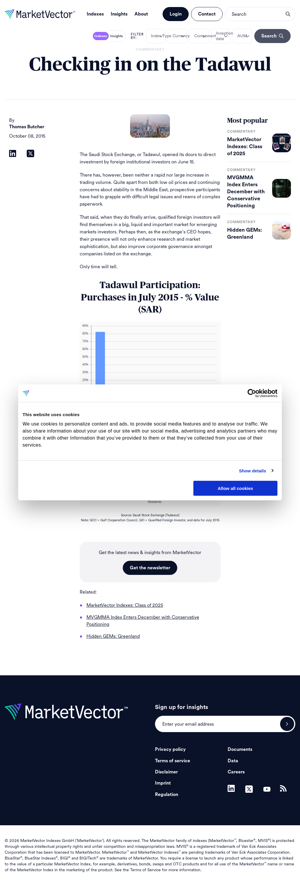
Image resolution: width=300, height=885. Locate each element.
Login (176, 14)
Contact (207, 14)
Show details (252, 470)
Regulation (166, 794)
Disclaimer (166, 772)
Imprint (163, 783)
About (141, 14)
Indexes (95, 14)
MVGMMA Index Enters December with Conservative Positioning (246, 191)
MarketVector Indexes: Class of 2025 (244, 146)
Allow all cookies (235, 488)
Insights (119, 14)
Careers (236, 772)
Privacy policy (170, 749)
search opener (288, 14)
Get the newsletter (150, 567)
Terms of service (172, 760)
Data (233, 760)
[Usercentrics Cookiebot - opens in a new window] (251, 393)
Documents (240, 749)
